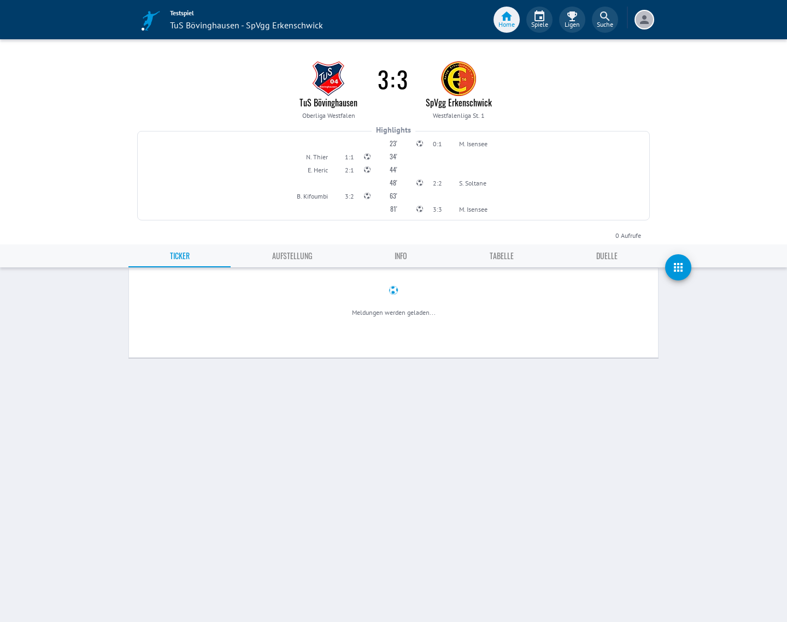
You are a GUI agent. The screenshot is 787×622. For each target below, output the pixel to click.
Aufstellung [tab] (292, 255)
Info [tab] (401, 255)
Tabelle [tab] (502, 255)
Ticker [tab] (180, 255)
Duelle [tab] (607, 255)
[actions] (678, 267)
